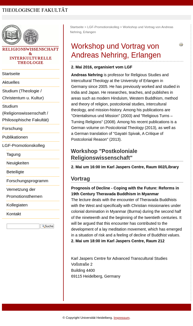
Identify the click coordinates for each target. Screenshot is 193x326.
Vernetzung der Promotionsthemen (24, 193)
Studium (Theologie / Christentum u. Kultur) (23, 94)
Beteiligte (15, 171)
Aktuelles (10, 82)
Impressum (122, 317)
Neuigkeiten (17, 162)
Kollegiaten (17, 204)
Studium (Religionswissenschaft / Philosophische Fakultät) (25, 113)
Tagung (13, 154)
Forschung (12, 128)
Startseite (11, 73)
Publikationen (15, 137)
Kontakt (13, 213)
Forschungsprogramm (27, 180)
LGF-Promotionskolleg (23, 145)
